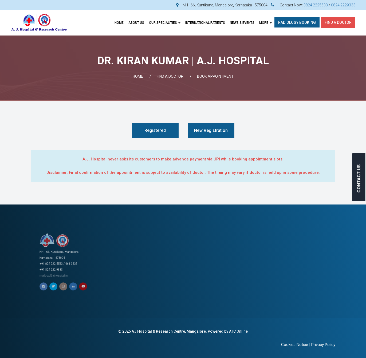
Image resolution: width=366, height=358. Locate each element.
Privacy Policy (323, 344)
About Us (136, 23)
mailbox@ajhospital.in (62, 264)
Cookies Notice (294, 344)
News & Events (242, 23)
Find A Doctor (338, 22)
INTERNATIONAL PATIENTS (205, 23)
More (265, 23)
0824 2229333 (343, 5)
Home (119, 23)
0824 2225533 (316, 5)
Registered (155, 130)
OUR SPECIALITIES (164, 23)
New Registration (211, 130)
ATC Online (238, 331)
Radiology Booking (297, 22)
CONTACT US (358, 178)
